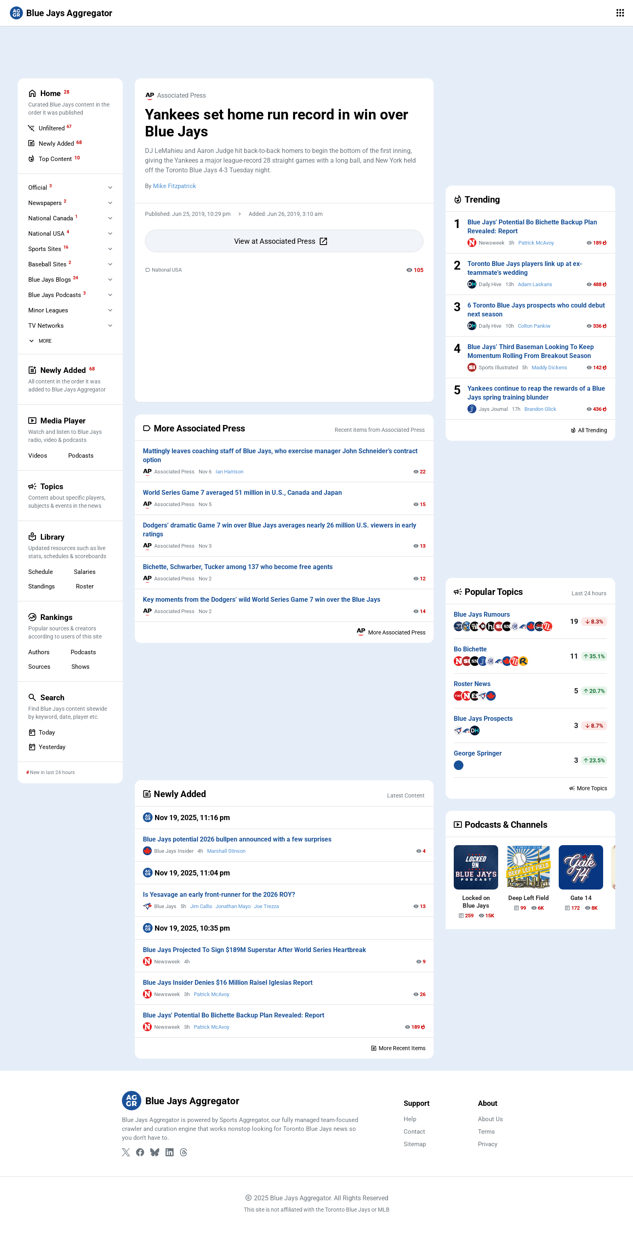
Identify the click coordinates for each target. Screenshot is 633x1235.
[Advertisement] (316, 52)
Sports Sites (48, 249)
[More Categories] (31, 341)
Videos (37, 455)
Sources (39, 666)
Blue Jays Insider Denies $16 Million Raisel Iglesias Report (227, 982)
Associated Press (175, 95)
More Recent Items (398, 1048)
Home (69, 102)
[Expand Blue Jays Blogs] (110, 279)
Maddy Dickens (549, 367)
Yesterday (46, 747)
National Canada (53, 218)
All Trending (588, 430)
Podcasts (81, 455)
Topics (69, 495)
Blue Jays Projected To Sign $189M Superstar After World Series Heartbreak (254, 950)
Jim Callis (201, 906)
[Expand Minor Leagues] (110, 310)
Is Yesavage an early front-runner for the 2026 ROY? (219, 894)
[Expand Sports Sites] (110, 248)
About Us (490, 1119)
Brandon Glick (540, 409)
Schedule (40, 572)
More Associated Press (390, 631)
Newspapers (47, 203)
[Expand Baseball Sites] (110, 263)
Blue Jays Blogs (53, 279)
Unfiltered (49, 128)
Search (69, 707)
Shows (80, 666)
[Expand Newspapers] (110, 202)
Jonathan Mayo (233, 906)
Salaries (85, 572)
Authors (39, 652)
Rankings (69, 626)
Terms (486, 1131)
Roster (85, 586)
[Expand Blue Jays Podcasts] (110, 294)
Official (40, 187)
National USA (163, 270)
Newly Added (54, 143)
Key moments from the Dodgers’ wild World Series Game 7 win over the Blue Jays (261, 599)
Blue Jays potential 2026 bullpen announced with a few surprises (237, 839)
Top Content (53, 158)
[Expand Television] (110, 325)
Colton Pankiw (534, 326)
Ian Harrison (229, 472)
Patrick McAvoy (211, 994)
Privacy (487, 1144)
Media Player (69, 430)
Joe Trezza (266, 906)
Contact (414, 1131)
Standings (41, 586)
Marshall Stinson (226, 851)
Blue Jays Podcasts (57, 295)
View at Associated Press (281, 241)
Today (41, 732)
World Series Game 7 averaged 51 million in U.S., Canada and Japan (242, 492)
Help (410, 1119)
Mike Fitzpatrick (174, 186)
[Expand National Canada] (110, 217)
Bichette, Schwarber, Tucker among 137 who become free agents (238, 567)
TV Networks (46, 325)
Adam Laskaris (535, 284)
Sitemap (415, 1144)
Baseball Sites (49, 264)
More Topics (588, 788)
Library (69, 546)
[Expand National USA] (110, 233)
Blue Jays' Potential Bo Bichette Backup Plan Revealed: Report (233, 1015)
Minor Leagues (48, 310)
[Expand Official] (110, 187)
